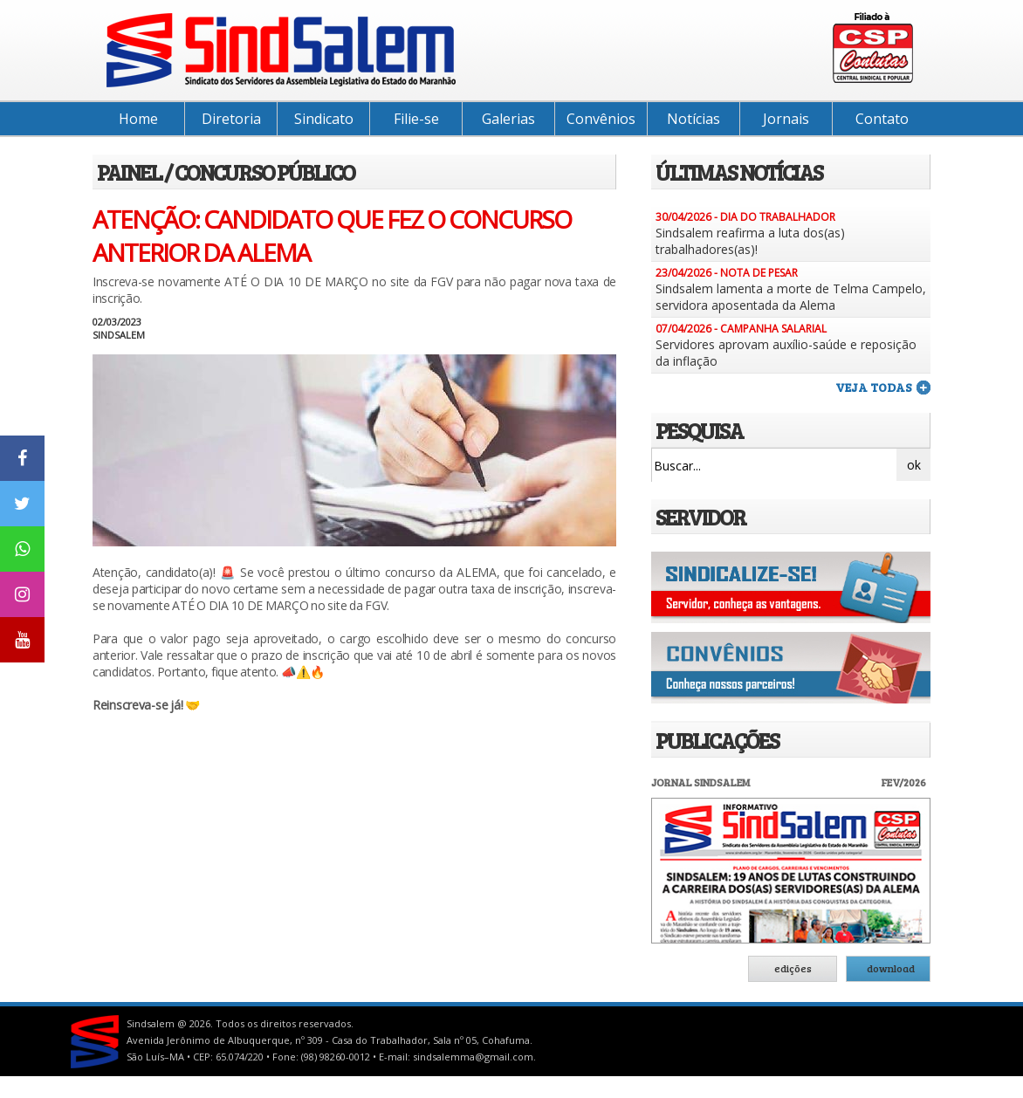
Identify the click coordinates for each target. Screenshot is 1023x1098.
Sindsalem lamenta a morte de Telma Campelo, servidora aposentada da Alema (791, 296)
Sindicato (324, 118)
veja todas (873, 387)
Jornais (786, 118)
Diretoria (231, 118)
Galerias (508, 118)
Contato (882, 118)
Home (138, 118)
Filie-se (416, 118)
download (891, 968)
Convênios (600, 118)
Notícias (693, 118)
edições (793, 968)
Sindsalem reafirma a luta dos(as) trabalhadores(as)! (750, 240)
